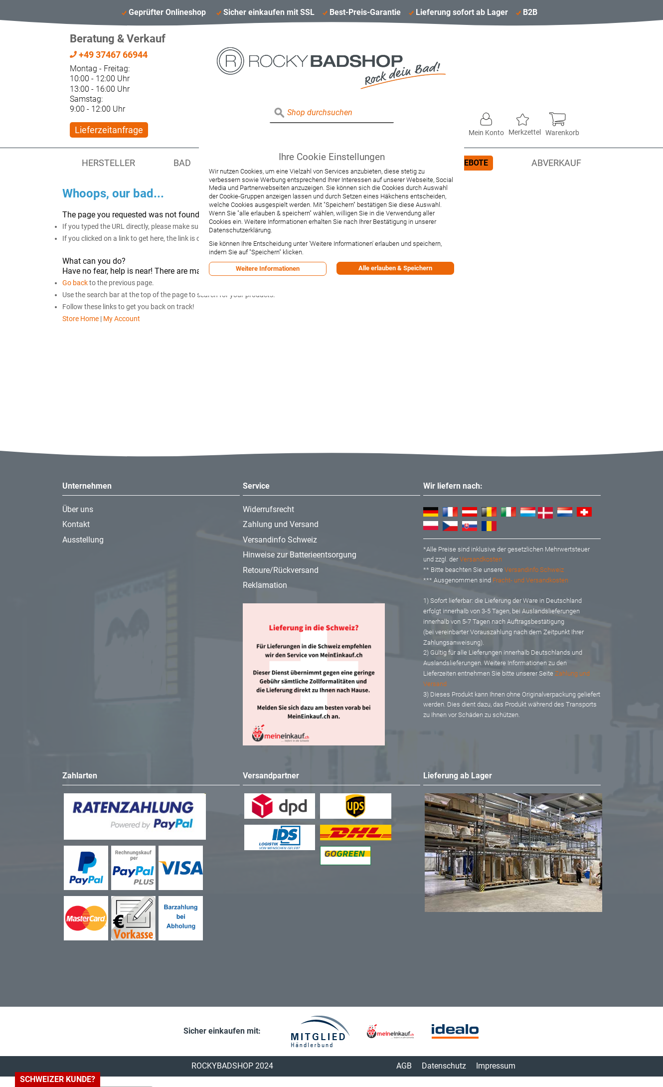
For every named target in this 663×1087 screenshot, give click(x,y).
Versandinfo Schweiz (280, 539)
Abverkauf (556, 163)
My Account (121, 319)
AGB (404, 1066)
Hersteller (108, 163)
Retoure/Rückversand (281, 570)
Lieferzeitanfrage (109, 130)
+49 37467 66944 (109, 54)
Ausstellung (83, 539)
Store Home (80, 319)
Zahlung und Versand (281, 524)
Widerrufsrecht (268, 509)
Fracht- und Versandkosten (530, 580)
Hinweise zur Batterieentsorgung (299, 554)
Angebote (468, 163)
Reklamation (265, 585)
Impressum (495, 1066)
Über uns (77, 509)
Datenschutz (444, 1066)
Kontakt (76, 524)
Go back (75, 283)
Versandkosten (481, 559)
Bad (182, 163)
